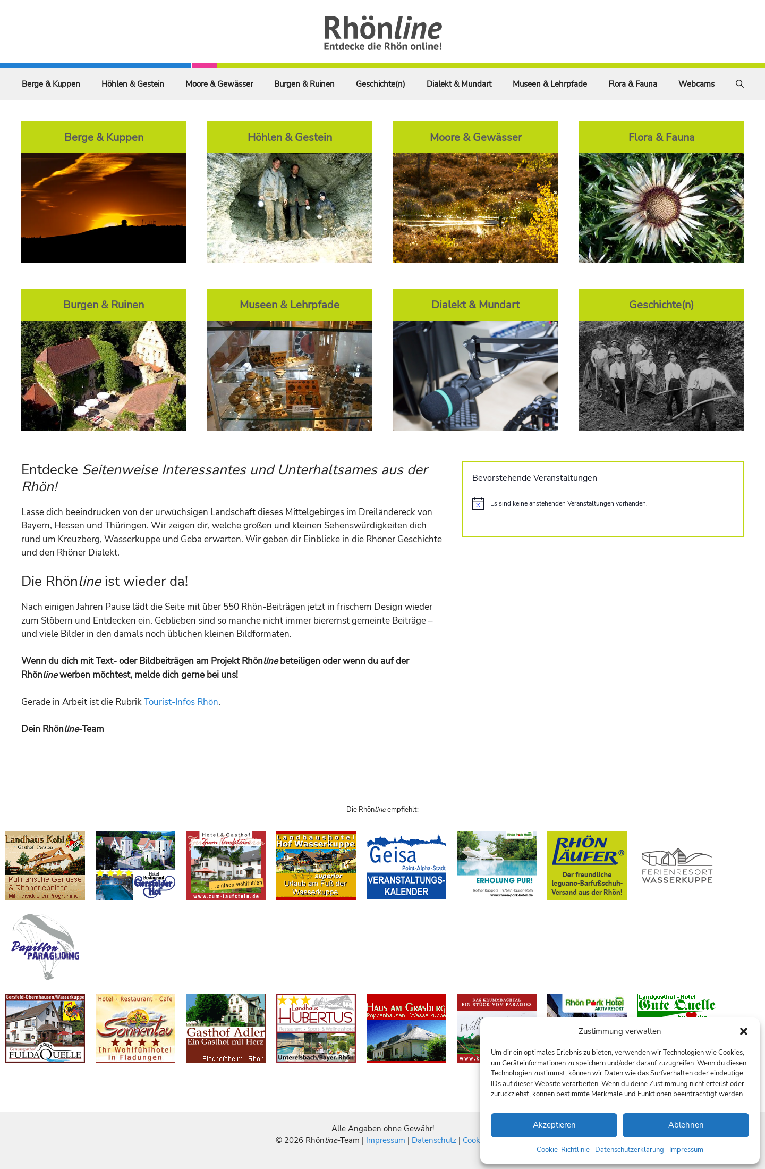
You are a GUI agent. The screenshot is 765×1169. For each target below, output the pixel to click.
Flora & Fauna (632, 84)
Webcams (696, 84)
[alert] (603, 503)
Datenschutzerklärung (629, 1150)
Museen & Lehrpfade (550, 84)
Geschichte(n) (380, 84)
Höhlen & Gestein (132, 84)
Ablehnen (686, 1125)
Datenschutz (434, 1140)
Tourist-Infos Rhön (181, 702)
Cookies (476, 1140)
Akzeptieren (554, 1125)
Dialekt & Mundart (459, 84)
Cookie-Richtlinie (563, 1150)
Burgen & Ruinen (304, 84)
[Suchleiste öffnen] (739, 84)
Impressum (686, 1150)
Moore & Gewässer (219, 84)
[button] (743, 1031)
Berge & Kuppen (51, 84)
